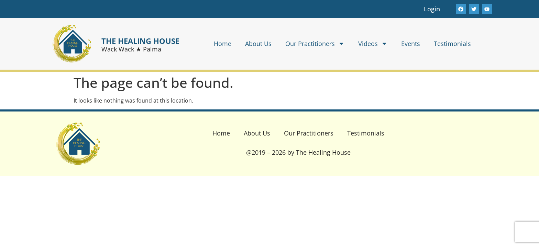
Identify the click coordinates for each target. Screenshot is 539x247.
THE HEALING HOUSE (140, 41)
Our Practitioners (314, 43)
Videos (372, 43)
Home (222, 43)
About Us (258, 43)
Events (410, 43)
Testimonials (452, 43)
